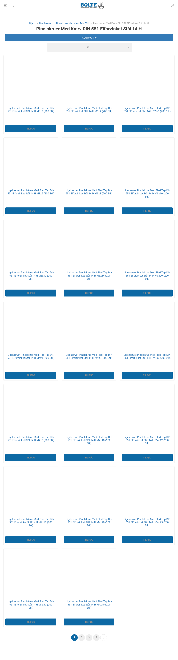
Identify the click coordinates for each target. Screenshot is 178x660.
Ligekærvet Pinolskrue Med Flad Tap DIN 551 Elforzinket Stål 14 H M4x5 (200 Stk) (89, 356)
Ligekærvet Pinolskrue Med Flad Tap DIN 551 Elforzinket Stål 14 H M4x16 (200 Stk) (30, 522)
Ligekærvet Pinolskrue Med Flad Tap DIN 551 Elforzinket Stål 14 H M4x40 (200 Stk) (89, 604)
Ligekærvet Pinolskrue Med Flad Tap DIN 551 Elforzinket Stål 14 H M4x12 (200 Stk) (147, 440)
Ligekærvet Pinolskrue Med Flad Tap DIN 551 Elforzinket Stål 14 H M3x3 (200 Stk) (30, 110)
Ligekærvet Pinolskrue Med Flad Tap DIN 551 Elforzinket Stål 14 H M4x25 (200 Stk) (147, 522)
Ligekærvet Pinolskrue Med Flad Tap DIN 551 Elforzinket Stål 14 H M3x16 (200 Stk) (89, 275)
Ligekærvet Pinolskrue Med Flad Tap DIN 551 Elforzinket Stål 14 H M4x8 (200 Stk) (30, 439)
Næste (103, 637)
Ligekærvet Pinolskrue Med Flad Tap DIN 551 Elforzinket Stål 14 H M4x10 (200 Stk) (89, 440)
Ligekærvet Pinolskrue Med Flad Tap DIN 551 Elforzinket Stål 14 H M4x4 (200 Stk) (30, 356)
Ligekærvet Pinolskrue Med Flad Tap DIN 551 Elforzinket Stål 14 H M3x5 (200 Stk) (147, 110)
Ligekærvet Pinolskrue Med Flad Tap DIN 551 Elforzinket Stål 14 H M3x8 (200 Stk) (89, 192)
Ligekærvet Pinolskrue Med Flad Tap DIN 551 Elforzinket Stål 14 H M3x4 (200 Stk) (89, 110)
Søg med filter (89, 37)
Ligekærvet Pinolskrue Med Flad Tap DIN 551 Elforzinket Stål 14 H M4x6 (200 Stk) (147, 356)
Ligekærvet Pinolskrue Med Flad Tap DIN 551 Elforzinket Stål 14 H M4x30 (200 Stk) (30, 604)
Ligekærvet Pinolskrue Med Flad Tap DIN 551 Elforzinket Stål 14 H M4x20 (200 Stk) (89, 522)
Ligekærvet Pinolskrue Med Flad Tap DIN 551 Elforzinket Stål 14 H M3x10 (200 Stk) (147, 193)
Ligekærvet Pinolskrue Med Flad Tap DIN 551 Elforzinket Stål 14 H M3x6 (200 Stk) (30, 192)
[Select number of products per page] (89, 47)
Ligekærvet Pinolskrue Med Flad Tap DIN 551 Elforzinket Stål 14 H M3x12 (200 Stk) (30, 275)
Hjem (32, 23)
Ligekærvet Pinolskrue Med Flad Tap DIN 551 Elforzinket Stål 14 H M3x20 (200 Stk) (147, 275)
